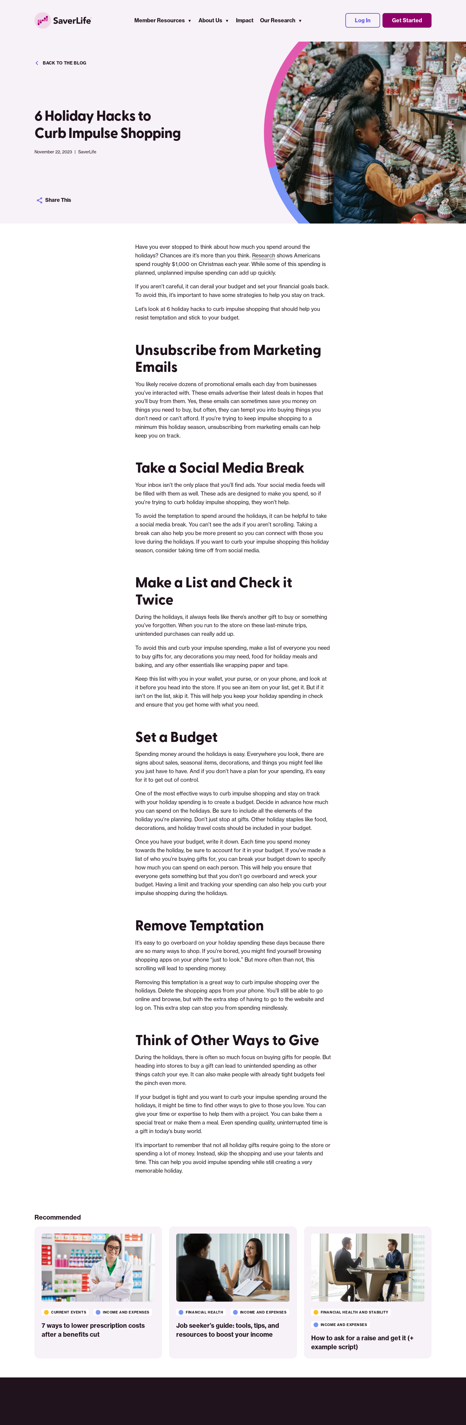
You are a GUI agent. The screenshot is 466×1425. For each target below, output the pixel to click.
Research (263, 255)
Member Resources (160, 21)
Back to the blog (60, 63)
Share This (54, 200)
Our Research (278, 21)
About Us (211, 21)
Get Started (407, 21)
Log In (363, 21)
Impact (245, 21)
